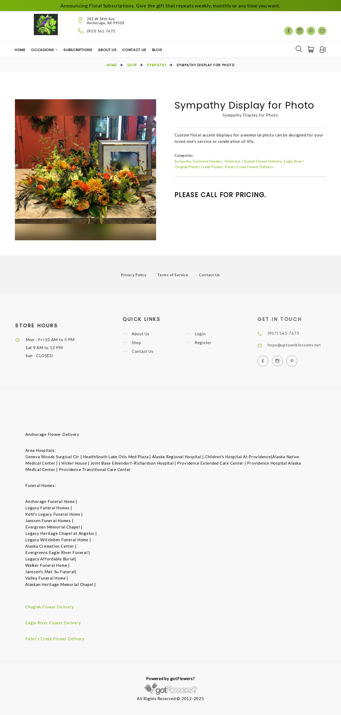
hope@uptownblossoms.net (301, 344)
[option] (85, 170)
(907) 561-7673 (101, 31)
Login (206, 333)
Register (208, 342)
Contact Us (134, 49)
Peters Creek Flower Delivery (249, 167)
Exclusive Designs (207, 161)
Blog (157, 49)
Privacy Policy (134, 274)
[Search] (299, 49)
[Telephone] (81, 31)
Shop (132, 65)
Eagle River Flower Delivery (53, 622)
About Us (107, 49)
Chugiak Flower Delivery (262, 161)
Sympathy (157, 65)
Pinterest (232, 161)
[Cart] (311, 49)
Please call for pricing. (220, 195)
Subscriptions (77, 49)
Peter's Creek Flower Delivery (55, 638)
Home (20, 49)
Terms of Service (172, 274)
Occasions (42, 49)
